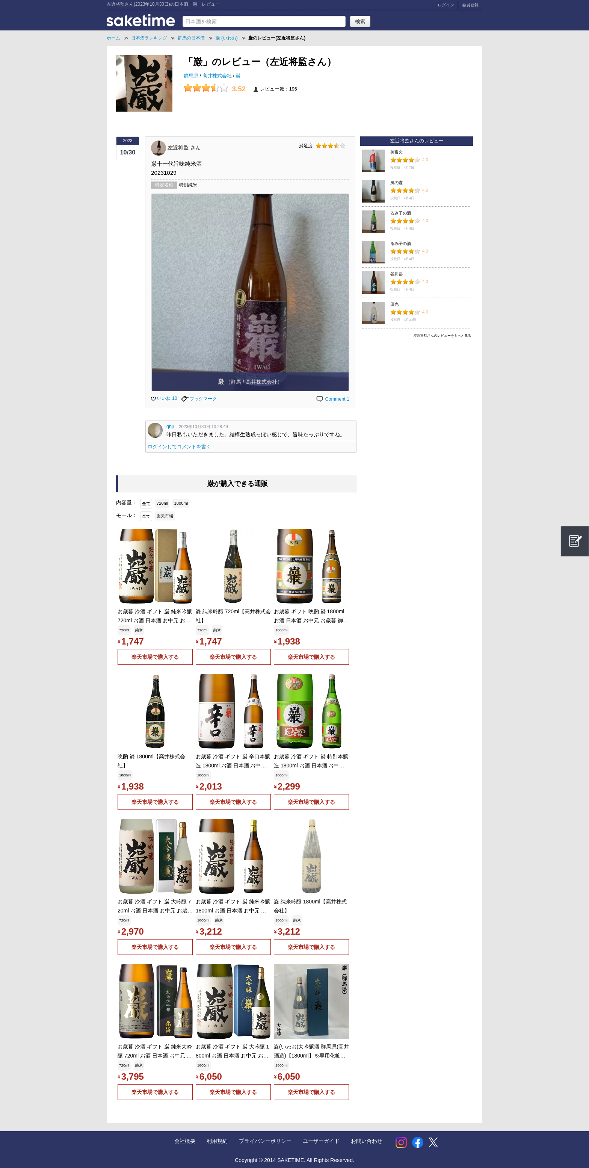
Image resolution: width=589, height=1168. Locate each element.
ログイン (446, 5)
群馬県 (192, 76)
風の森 (396, 182)
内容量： (126, 502)
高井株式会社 (217, 76)
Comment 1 (332, 399)
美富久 (396, 152)
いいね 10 (164, 398)
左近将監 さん (184, 147)
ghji (170, 426)
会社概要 (184, 1141)
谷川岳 (396, 274)
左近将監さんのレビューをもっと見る (442, 335)
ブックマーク (199, 398)
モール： (126, 515)
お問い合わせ (366, 1141)
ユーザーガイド (321, 1141)
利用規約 (217, 1141)
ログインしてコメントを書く (179, 446)
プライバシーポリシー (265, 1141)
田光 (394, 304)
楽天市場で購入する (155, 657)
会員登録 (470, 5)
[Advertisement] (416, 393)
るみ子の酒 (400, 213)
